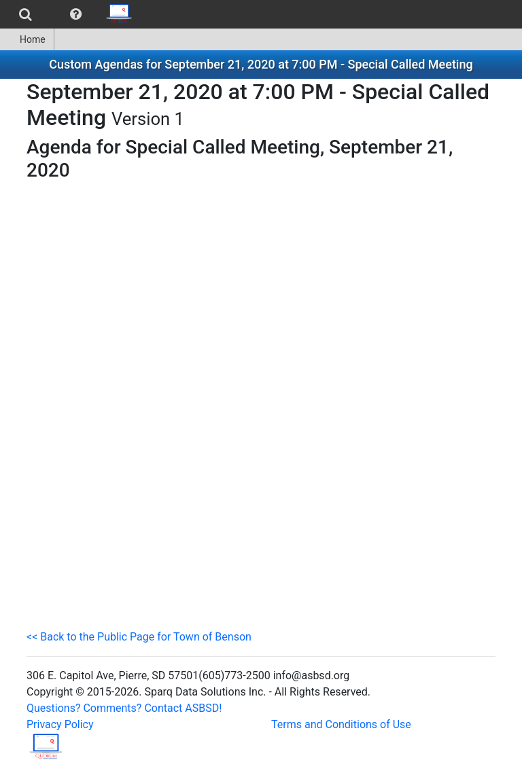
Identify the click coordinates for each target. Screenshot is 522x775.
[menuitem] (25, 14)
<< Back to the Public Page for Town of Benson (139, 636)
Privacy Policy (60, 724)
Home (27, 39)
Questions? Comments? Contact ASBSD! (124, 708)
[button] (75, 14)
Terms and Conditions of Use (341, 724)
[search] (25, 14)
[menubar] (70, 14)
